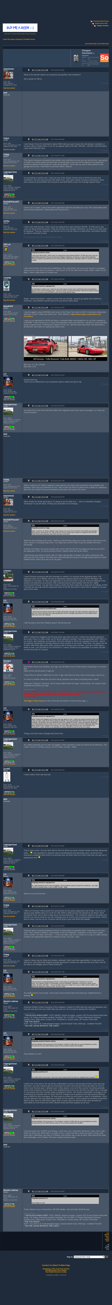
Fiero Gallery (62, 1270)
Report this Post (40, 70)
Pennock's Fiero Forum (101, 21)
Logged (106, 83)
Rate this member (9, 88)
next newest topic (91, 43)
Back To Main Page (61, 1265)
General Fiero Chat (101, 23)
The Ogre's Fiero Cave (33, 701)
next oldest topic (103, 43)
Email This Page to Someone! (13, 39)
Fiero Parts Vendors (62, 1269)
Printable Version (29, 39)
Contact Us (47, 1265)
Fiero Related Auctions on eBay (56, 1272)
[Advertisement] (36, 57)
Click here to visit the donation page (14, 34)
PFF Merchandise (51, 1270)
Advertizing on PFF (49, 1269)
